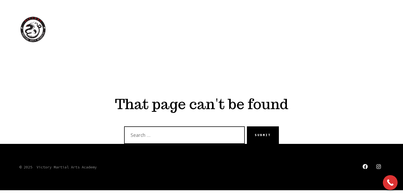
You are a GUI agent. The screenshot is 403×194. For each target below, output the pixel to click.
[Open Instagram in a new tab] (378, 166)
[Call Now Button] (390, 182)
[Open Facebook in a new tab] (365, 166)
